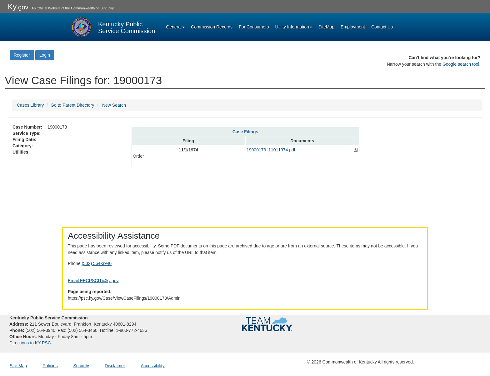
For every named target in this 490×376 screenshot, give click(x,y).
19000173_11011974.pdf (271, 149)
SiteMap (326, 26)
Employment (353, 26)
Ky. (18, 7)
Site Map (18, 365)
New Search (114, 105)
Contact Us (382, 26)
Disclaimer (115, 365)
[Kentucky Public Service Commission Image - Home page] (112, 27)
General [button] (175, 26)
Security (81, 365)
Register (22, 55)
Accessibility (152, 365)
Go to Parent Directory (72, 105)
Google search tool (460, 64)
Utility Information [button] (293, 26)
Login (44, 55)
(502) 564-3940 (97, 263)
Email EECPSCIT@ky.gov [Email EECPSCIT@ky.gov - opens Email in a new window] (93, 280)
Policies (50, 365)
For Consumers (254, 26)
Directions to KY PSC (30, 342)
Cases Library (30, 105)
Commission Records (211, 26)
